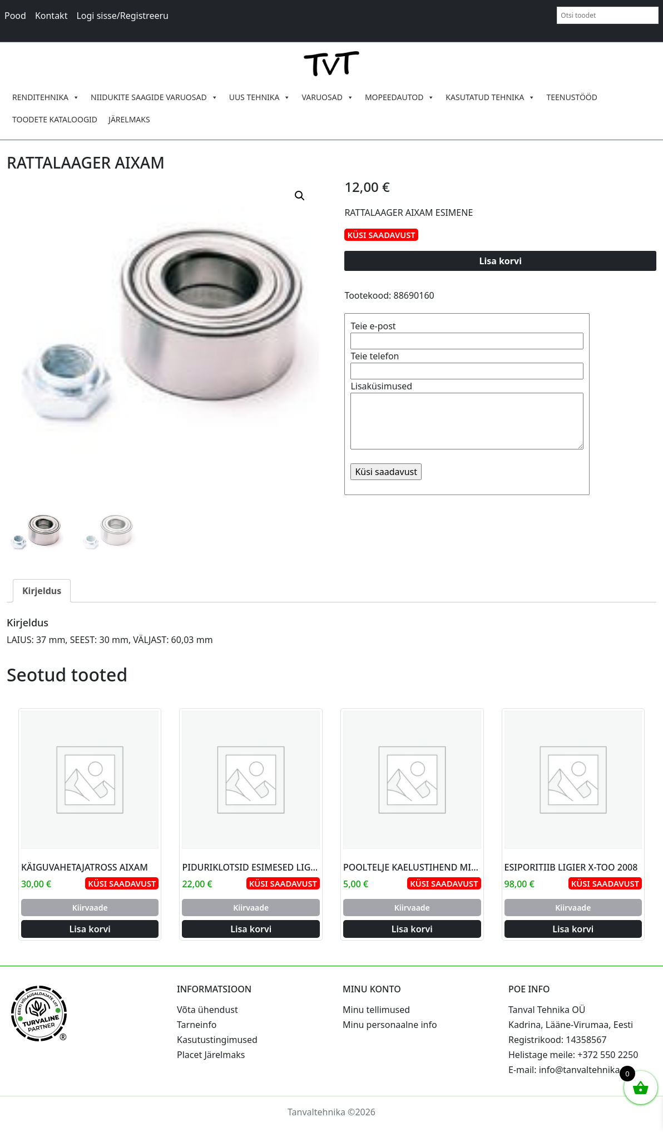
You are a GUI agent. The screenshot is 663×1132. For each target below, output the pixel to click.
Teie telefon (466, 363)
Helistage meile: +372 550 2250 (573, 1055)
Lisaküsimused (466, 416)
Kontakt (51, 15)
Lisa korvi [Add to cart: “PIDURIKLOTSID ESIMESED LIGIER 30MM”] (250, 929)
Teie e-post (466, 333)
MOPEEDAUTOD (399, 97)
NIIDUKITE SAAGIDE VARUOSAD (154, 97)
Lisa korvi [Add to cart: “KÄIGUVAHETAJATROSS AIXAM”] (90, 929)
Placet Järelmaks (211, 1055)
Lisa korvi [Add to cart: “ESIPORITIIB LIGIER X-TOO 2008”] (572, 929)
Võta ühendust (207, 1010)
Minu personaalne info (390, 1025)
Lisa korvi (500, 261)
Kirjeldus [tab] (41, 591)
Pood (15, 15)
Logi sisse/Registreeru (122, 15)
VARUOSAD (327, 97)
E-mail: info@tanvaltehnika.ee (570, 1070)
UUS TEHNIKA (260, 97)
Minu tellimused (376, 1010)
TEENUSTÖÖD (571, 97)
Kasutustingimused (217, 1040)
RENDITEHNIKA (46, 97)
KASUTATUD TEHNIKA (490, 97)
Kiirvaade (90, 907)
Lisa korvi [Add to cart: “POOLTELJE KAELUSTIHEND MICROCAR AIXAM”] (412, 929)
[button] (300, 196)
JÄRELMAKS (129, 119)
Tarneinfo (196, 1025)
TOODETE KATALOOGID (54, 119)
